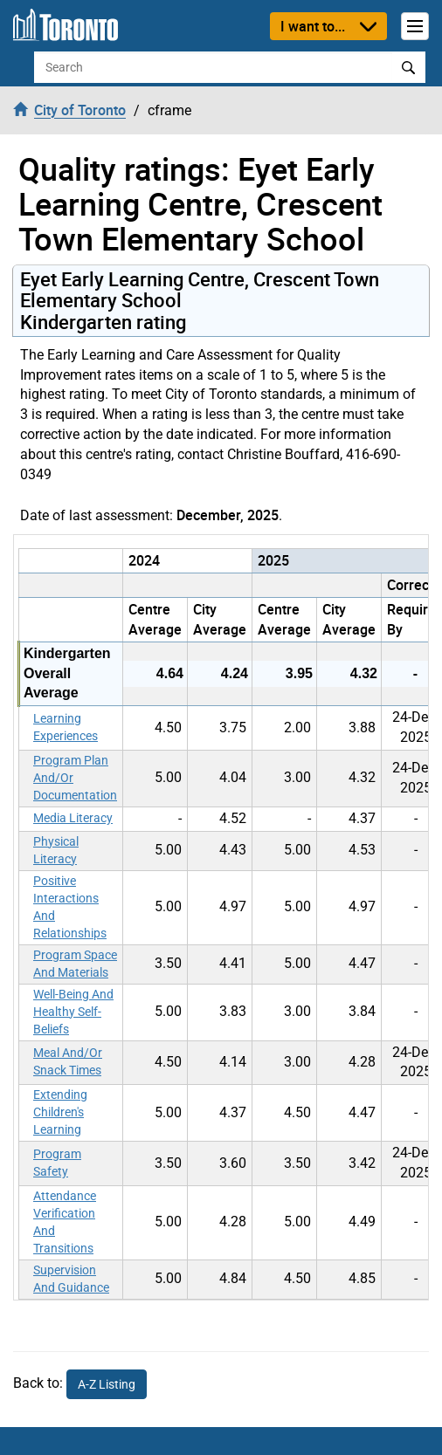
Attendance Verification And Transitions (64, 1222)
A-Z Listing (106, 1384)
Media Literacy (73, 818)
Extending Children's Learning (60, 1112)
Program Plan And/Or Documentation (75, 777)
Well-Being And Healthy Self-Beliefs (73, 1011)
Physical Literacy (56, 850)
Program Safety (57, 1162)
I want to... (312, 26)
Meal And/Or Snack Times (67, 1061)
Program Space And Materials (75, 963)
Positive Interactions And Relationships (70, 907)
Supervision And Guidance (71, 1278)
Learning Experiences (65, 727)
